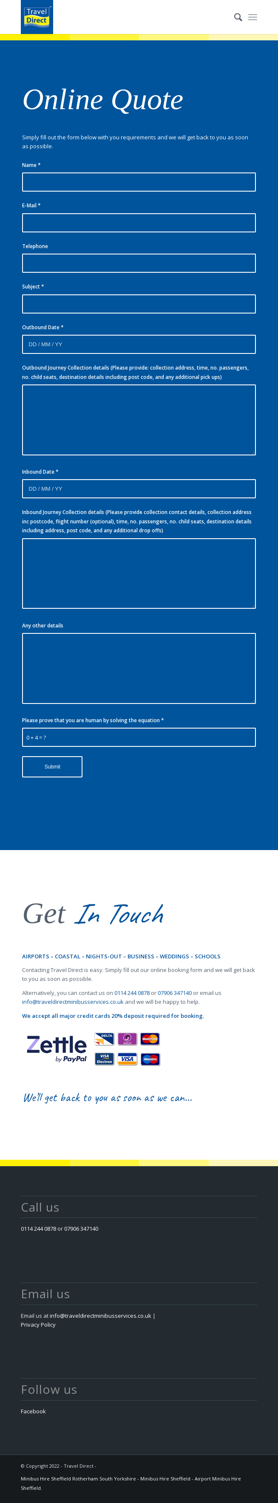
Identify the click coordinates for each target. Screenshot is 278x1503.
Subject (33, 286)
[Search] (234, 17)
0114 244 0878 (132, 993)
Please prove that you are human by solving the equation (93, 720)
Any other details (42, 625)
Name (31, 165)
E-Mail (31, 205)
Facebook (33, 1411)
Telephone (35, 246)
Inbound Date (40, 471)
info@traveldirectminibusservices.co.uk (73, 1002)
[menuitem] (234, 17)
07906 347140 (175, 993)
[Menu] (252, 17)
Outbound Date (43, 327)
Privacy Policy (38, 1324)
